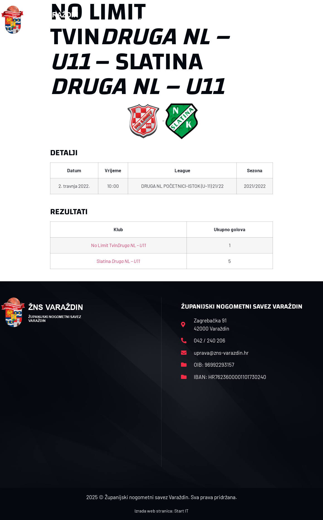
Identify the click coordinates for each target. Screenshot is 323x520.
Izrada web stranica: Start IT (161, 510)
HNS (141, 19)
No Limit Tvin (118, 245)
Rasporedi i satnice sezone (186, 19)
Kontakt (269, 19)
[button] (311, 20)
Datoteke (238, 19)
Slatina (118, 261)
